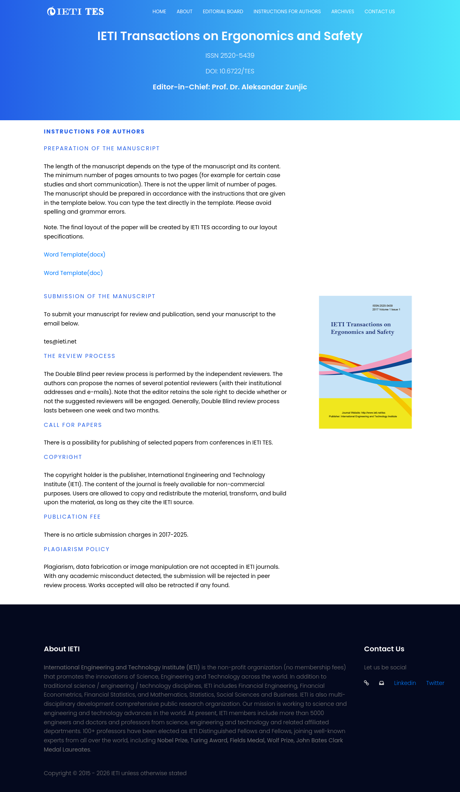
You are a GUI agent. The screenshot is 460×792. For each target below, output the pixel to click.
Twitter (435, 683)
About (184, 11)
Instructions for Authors (287, 11)
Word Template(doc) (73, 273)
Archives (342, 11)
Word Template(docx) (75, 255)
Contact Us (380, 11)
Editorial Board (223, 11)
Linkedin (405, 683)
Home (159, 11)
